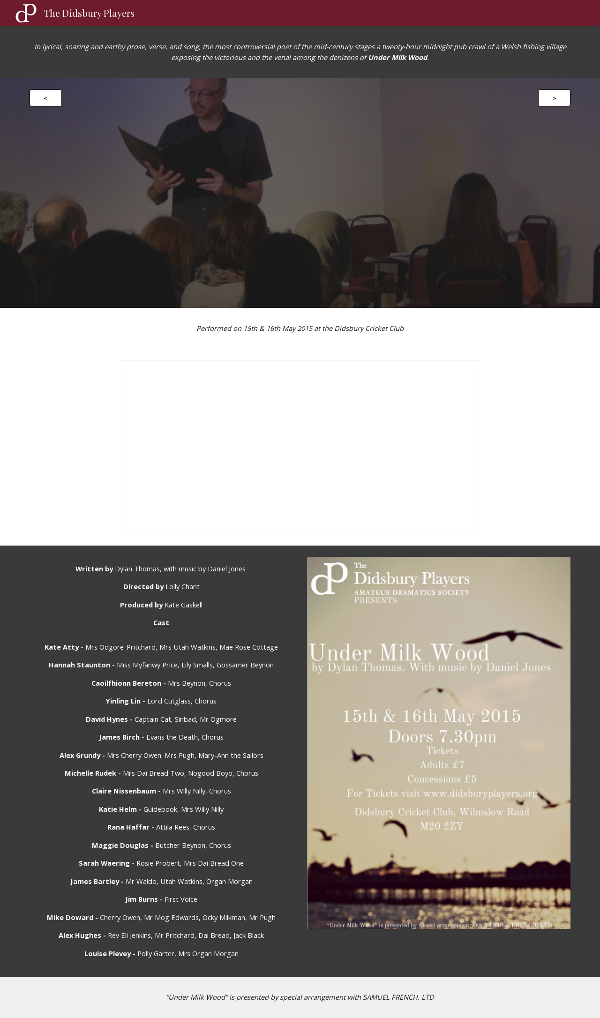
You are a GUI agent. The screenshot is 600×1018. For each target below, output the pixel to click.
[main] (300, 52)
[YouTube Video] (300, 193)
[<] (45, 97)
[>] (554, 97)
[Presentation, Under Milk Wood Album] (300, 447)
